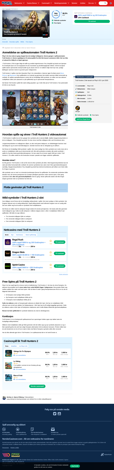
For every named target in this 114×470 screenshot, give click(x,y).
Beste (7, 235)
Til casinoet (92, 21)
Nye (12, 235)
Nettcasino (18, 3)
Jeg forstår (74, 466)
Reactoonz (13, 75)
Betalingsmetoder (60, 3)
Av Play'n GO (23, 346)
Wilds (22, 42)
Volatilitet (14, 346)
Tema (6, 346)
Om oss (91, 3)
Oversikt (5, 42)
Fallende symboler (83, 115)
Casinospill (46, 3)
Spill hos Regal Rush (83, 119)
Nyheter (74, 3)
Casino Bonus (32, 3)
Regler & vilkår (14, 447)
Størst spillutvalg (31, 235)
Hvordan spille (14, 42)
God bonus (19, 235)
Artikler (82, 3)
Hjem (3, 9)
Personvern (5, 447)
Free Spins (29, 42)
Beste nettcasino (63, 274)
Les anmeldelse (20, 355)
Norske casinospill (37, 386)
